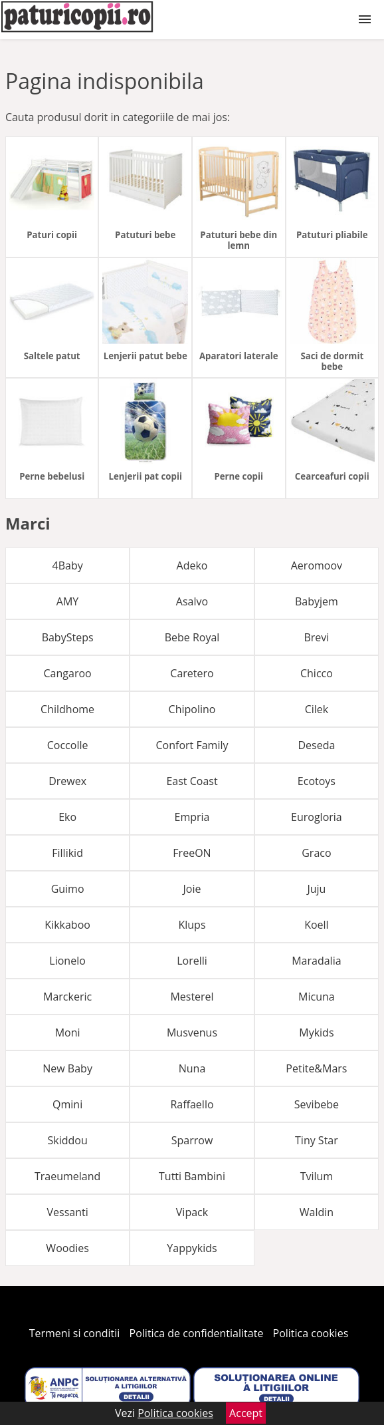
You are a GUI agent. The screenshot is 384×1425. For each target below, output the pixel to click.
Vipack (192, 1212)
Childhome (67, 709)
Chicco (316, 673)
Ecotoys (317, 781)
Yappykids (192, 1248)
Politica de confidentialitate (197, 1333)
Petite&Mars (316, 1068)
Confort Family (192, 745)
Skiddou (67, 1140)
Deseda (316, 745)
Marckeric (67, 996)
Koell (316, 924)
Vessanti (67, 1212)
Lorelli (192, 960)
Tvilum (317, 1176)
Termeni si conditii (74, 1333)
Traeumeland (67, 1176)
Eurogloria (316, 817)
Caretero (191, 673)
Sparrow (192, 1140)
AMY (67, 601)
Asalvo (192, 601)
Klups (191, 924)
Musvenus (192, 1032)
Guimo (67, 888)
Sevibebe (316, 1104)
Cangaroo (68, 673)
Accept (245, 1413)
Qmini (67, 1104)
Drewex (67, 781)
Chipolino (192, 709)
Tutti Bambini (192, 1176)
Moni (67, 1032)
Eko (67, 817)
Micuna (316, 996)
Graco (316, 853)
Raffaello (191, 1104)
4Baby (67, 565)
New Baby (67, 1068)
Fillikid (67, 853)
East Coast (191, 781)
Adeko (192, 565)
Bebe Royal (192, 637)
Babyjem (316, 601)
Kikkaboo (67, 924)
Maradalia (316, 960)
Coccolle (67, 745)
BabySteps (68, 637)
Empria (192, 817)
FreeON (192, 853)
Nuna (192, 1068)
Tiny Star (316, 1140)
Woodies (67, 1248)
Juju (316, 888)
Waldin (317, 1212)
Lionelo (67, 960)
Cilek (317, 709)
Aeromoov (316, 565)
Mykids (316, 1032)
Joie (192, 888)
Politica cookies (311, 1333)
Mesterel (191, 996)
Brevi (316, 637)
